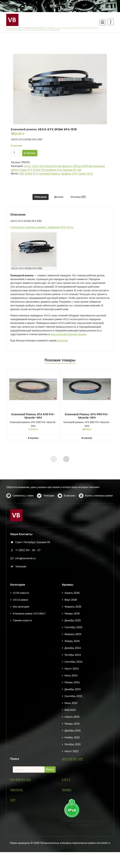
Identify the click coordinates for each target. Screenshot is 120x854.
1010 (21, 173)
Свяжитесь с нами (22, 510)
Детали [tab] (58, 198)
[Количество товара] (15, 153)
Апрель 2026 (72, 845)
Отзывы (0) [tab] (80, 198)
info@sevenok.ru (25, 628)
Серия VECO (85, 173)
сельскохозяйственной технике (68, 336)
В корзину (30, 153)
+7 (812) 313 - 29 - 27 (27, 619)
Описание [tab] (38, 198)
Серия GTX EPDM (29, 170)
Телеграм (48, 510)
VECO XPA (38, 166)
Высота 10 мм (53, 166)
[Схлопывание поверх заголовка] (111, 22)
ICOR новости (21, 845)
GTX (35, 173)
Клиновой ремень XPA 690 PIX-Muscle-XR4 (87, 417)
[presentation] (54, 461)
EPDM (28, 173)
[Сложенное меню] (102, 22)
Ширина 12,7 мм (72, 170)
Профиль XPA (69, 173)
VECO (27, 166)
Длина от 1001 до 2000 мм (77, 166)
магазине (62, 342)
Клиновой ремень (49, 173)
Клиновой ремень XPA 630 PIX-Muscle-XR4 (33, 417)
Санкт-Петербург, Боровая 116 (32, 612)
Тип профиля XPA (51, 170)
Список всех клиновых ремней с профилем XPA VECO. (42, 229)
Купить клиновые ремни (99, 510)
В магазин (69, 510)
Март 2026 (71, 852)
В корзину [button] (33, 439)
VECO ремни (20, 852)
